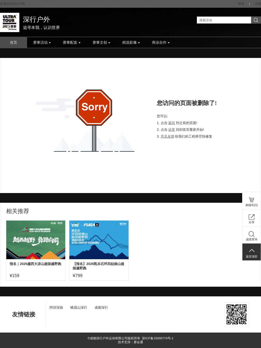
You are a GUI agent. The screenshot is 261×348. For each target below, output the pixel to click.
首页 (13, 42)
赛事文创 (101, 42)
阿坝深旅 (56, 307)
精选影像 (131, 42)
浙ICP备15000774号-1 (157, 338)
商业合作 (161, 42)
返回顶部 (251, 256)
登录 (241, 4)
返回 (171, 123)
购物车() (252, 205)
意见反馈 (167, 136)
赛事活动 (42, 42)
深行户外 (36, 19)
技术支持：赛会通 (130, 342)
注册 (258, 4)
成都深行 (101, 307)
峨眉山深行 (78, 307)
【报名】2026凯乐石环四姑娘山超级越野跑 (98, 266)
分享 (251, 222)
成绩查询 (251, 239)
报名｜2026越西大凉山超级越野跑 (35, 264)
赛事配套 (71, 42)
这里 (171, 130)
